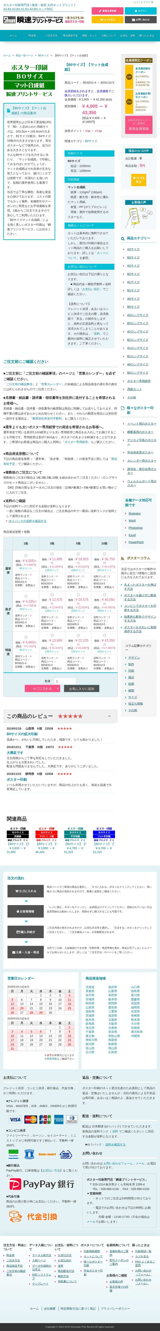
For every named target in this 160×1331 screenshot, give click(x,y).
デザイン (134, 657)
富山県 (90, 1048)
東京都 (90, 1036)
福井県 (112, 987)
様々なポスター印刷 (93, 1263)
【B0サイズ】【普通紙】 (18, 844)
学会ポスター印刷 (93, 1272)
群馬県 (90, 1023)
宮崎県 (135, 1027)
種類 (131, 690)
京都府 (112, 1019)
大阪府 (112, 1023)
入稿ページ (39, 1260)
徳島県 (135, 991)
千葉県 (90, 1032)
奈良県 (112, 1032)
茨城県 (90, 1015)
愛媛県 (135, 999)
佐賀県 (135, 1011)
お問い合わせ (141, 19)
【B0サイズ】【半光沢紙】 (75, 844)
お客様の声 (116, 1281)
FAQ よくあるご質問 (145, 1263)
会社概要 (50, 1308)
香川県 (135, 995)
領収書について (67, 1281)
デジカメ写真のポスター (141, 442)
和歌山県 (114, 1036)
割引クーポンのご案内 (119, 1262)
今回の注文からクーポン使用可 (138, 125)
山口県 (135, 987)
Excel (132, 535)
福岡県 (135, 1007)
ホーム (13, 35)
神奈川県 (91, 1040)
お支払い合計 (91, 289)
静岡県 (112, 1003)
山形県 (90, 1007)
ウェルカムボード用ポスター (141, 483)
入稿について (108, 35)
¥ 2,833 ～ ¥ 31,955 (16, 850)
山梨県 (112, 991)
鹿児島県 (137, 1032)
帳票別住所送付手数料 (47, 418)
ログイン (140, 11)
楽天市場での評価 (119, 1288)
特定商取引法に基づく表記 (78, 1308)
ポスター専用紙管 (76, 442)
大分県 (135, 1023)
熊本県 (135, 1019)
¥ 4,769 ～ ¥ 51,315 (73, 850)
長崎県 (135, 1015)
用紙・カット (89, 35)
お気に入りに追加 (81, 689)
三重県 (112, 1011)
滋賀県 (112, 1015)
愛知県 (112, 1007)
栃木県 (90, 1019)
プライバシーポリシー (115, 1308)
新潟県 (90, 1044)
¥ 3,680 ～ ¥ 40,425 (44, 850)
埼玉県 (90, 1027)
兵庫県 (112, 1027)
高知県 (135, 1003)
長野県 (112, 995)
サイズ (132, 697)
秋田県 (90, 1003)
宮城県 (90, 999)
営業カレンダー (51, 384)
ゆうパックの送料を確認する (28, 521)
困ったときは (146, 35)
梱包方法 (63, 1276)
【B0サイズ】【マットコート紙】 (46, 844)
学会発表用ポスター (140, 452)
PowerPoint (136, 542)
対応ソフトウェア (41, 1276)
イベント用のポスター (141, 423)
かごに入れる (42, 688)
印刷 (131, 671)
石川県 (90, 1052)
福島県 (90, 1011)
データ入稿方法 (41, 1255)
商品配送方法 (66, 1271)
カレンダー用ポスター (141, 460)
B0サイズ (91, 141)
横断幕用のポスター (140, 432)
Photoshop (136, 527)
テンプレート (40, 1283)
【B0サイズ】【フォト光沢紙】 (104, 844)
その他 (132, 710)
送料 (97, 333)
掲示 (131, 677)
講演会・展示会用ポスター (141, 471)
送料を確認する (115, 1144)
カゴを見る (107, 19)
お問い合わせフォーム (118, 1163)
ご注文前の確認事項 (19, 384)
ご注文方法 (51, 35)
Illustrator (135, 513)
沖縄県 (135, 1036)
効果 (131, 684)
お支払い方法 (51, 1170)
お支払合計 (64, 1260)
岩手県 (90, 995)
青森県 (90, 991)
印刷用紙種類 (92, 1251)
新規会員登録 (107, 11)
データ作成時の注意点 (41, 1267)
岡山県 (112, 1048)
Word (132, 520)
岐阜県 (112, 999)
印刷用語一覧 (143, 1251)
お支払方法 (64, 1255)
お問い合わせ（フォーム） (143, 1272)
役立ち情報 (135, 703)
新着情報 (52, 1058)
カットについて (93, 1256)
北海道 (90, 987)
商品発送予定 (70, 35)
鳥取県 (112, 1040)
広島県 (112, 1052)
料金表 (32, 35)
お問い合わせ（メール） (143, 1281)
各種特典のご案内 (119, 1253)
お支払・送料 (127, 35)
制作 (131, 664)
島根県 (112, 1044)
